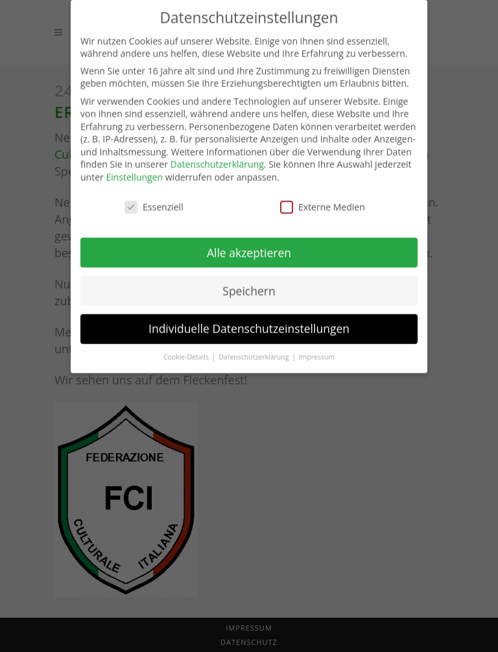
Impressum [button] (317, 348)
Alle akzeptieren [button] (249, 243)
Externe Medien (322, 198)
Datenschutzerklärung (217, 155)
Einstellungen (134, 168)
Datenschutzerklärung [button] (254, 348)
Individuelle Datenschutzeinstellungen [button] (249, 319)
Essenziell (154, 198)
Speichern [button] (248, 281)
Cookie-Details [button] (187, 348)
